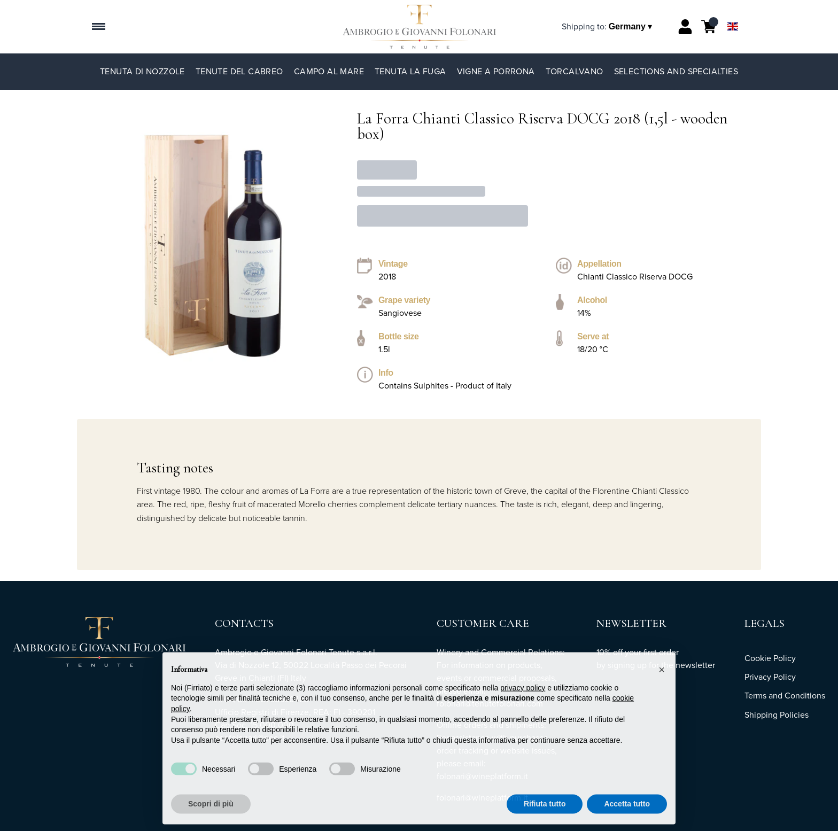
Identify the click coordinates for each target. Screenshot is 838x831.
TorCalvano (574, 71)
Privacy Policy (770, 677)
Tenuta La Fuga (410, 71)
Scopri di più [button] (211, 819)
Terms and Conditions (784, 695)
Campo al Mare (329, 71)
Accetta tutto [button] (627, 819)
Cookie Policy (770, 658)
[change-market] (608, 26)
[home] (419, 26)
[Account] (685, 26)
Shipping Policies (776, 715)
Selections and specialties (676, 71)
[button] (661, 685)
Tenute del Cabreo (239, 71)
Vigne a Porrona (496, 71)
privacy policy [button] (522, 703)
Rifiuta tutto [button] (545, 819)
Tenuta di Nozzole (142, 71)
